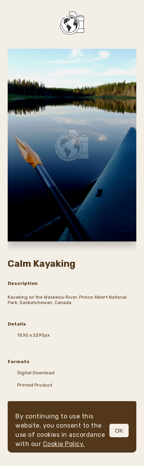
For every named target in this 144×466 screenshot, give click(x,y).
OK (119, 430)
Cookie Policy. (64, 444)
